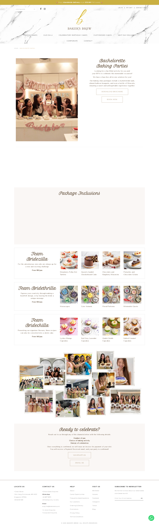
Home (16, 48)
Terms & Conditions (76, 517)
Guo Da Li (48, 35)
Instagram (96, 502)
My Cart (129, 7)
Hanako (95, 494)
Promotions (74, 509)
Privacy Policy (75, 513)
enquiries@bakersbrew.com (51, 506)
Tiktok (94, 505)
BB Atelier (95, 490)
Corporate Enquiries (50, 513)
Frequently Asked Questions (79, 498)
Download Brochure (112, 92)
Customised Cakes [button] (103, 35)
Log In (120, 7)
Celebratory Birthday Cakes (73, 35)
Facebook (95, 498)
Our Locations (75, 502)
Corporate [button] (72, 41)
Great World (19, 491)
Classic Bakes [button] (30, 35)
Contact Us (140, 7)
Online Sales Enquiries (50, 491)
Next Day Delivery (127, 35)
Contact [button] (88, 41)
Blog (94, 509)
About (72, 490)
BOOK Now (112, 99)
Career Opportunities (77, 494)
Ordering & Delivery (76, 505)
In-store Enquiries (49, 510)
